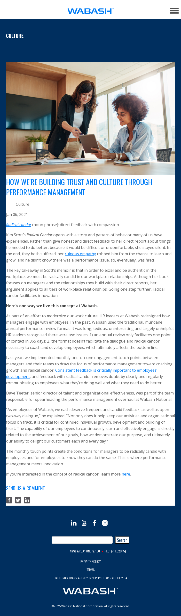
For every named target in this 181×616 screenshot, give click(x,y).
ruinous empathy (80, 253)
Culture (15, 35)
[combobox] (82, 540)
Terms (90, 569)
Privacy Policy (90, 561)
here (126, 474)
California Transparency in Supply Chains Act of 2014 (90, 577)
